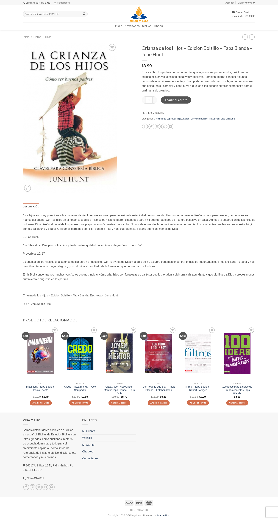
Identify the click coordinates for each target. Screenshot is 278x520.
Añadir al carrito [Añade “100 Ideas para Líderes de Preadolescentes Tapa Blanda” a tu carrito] (237, 402)
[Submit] (84, 14)
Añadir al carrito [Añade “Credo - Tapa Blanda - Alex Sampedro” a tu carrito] (80, 402)
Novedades (132, 26)
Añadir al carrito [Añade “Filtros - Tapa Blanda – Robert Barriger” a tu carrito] (198, 402)
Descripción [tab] (31, 206)
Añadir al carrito (175, 100)
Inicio (119, 26)
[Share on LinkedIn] (170, 126)
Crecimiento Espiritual (165, 118)
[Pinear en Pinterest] (164, 126)
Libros (158, 26)
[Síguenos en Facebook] (26, 487)
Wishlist (87, 438)
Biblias (147, 26)
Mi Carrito (88, 445)
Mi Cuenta (88, 431)
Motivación (214, 118)
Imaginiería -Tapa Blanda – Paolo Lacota (41, 388)
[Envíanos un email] (45, 487)
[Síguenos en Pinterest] (52, 487)
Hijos (48, 37)
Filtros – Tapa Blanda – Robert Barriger (198, 388)
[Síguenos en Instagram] (32, 487)
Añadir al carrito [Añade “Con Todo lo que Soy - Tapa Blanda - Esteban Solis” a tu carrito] (158, 402)
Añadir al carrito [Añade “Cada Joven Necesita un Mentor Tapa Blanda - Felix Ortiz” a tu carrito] (119, 402)
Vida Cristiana (228, 118)
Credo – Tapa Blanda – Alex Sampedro (80, 388)
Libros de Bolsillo (199, 118)
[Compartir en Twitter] (151, 126)
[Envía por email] (158, 126)
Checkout (88, 451)
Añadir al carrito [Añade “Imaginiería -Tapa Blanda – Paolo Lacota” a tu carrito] (40, 402)
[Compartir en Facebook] (145, 126)
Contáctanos (62, 2)
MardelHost (163, 515)
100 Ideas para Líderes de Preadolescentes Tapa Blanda (237, 390)
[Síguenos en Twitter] (39, 487)
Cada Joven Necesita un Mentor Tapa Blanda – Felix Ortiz (119, 390)
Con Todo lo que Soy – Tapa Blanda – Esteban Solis (159, 388)
